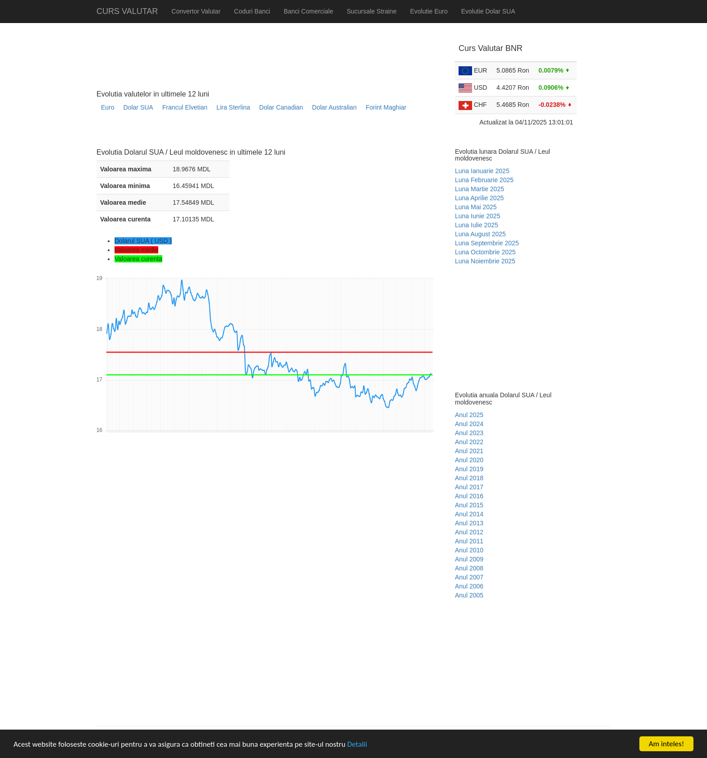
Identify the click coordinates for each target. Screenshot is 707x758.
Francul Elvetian (184, 107)
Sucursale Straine (372, 11)
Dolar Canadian (281, 107)
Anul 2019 (469, 469)
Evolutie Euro (428, 11)
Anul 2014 (469, 514)
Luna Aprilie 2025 (479, 198)
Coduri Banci (252, 11)
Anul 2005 (469, 595)
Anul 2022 (469, 442)
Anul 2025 (469, 414)
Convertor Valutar (195, 11)
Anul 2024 (469, 423)
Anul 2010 (469, 550)
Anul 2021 (469, 451)
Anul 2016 (469, 496)
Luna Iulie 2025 (476, 225)
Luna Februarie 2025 (484, 180)
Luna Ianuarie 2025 (482, 171)
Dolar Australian (334, 107)
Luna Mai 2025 (476, 207)
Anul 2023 (469, 432)
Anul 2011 (469, 541)
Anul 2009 (469, 559)
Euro (108, 107)
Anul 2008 (469, 568)
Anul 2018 (469, 478)
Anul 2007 (469, 577)
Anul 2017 (469, 487)
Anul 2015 (469, 505)
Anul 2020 (469, 460)
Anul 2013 (469, 523)
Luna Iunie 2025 (477, 216)
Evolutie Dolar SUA (488, 11)
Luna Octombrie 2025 (485, 252)
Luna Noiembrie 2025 (485, 261)
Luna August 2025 (480, 234)
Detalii (357, 744)
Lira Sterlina (233, 107)
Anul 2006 (469, 586)
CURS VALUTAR (127, 11)
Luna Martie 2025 (479, 189)
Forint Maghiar (386, 107)
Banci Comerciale (308, 11)
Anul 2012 (469, 532)
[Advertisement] (260, 133)
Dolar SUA (138, 107)
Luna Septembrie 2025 (487, 243)
